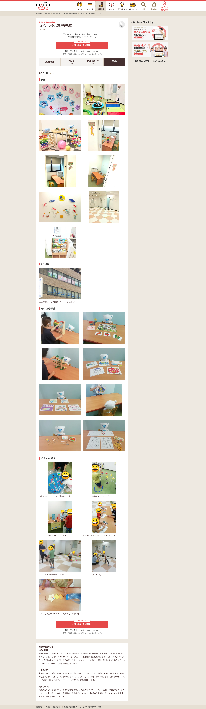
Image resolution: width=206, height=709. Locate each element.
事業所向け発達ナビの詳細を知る (150, 61)
